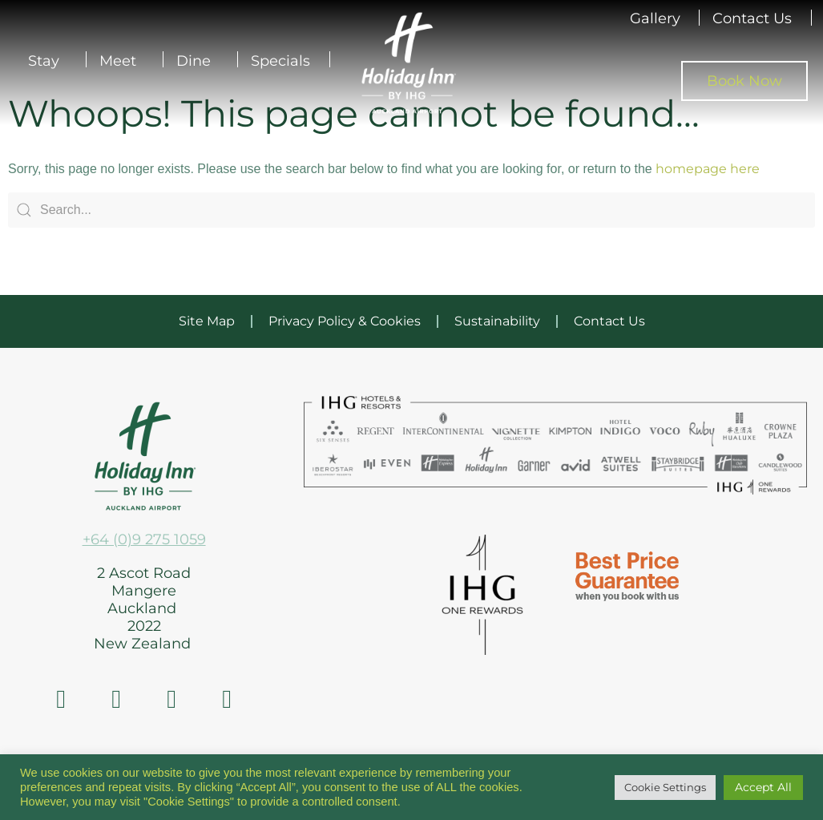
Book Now (744, 81)
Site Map (207, 321)
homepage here (708, 168)
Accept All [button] (763, 787)
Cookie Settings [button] (665, 787)
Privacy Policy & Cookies (344, 321)
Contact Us (752, 18)
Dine (197, 61)
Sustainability (497, 321)
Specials (280, 61)
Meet (121, 61)
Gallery (655, 18)
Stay (47, 61)
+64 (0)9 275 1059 (144, 539)
